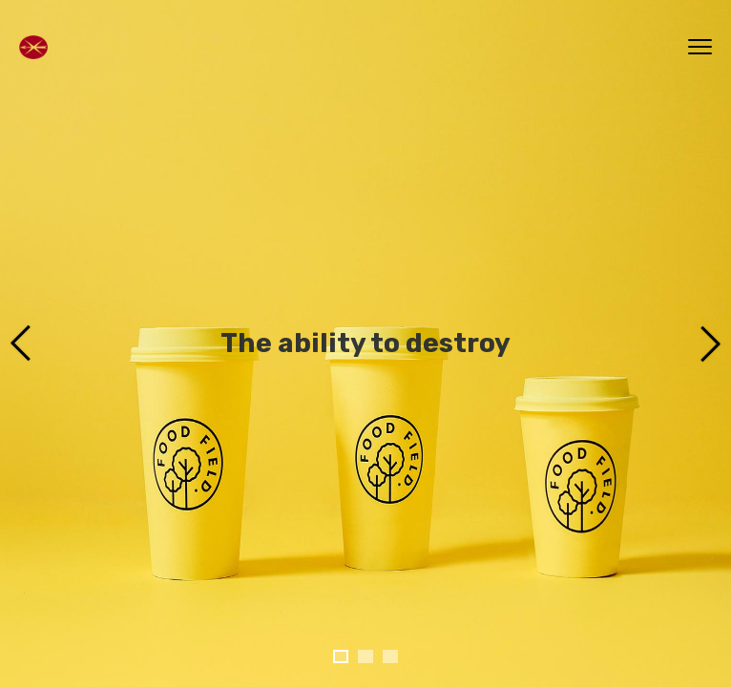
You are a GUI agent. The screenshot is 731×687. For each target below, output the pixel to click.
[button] (340, 656)
